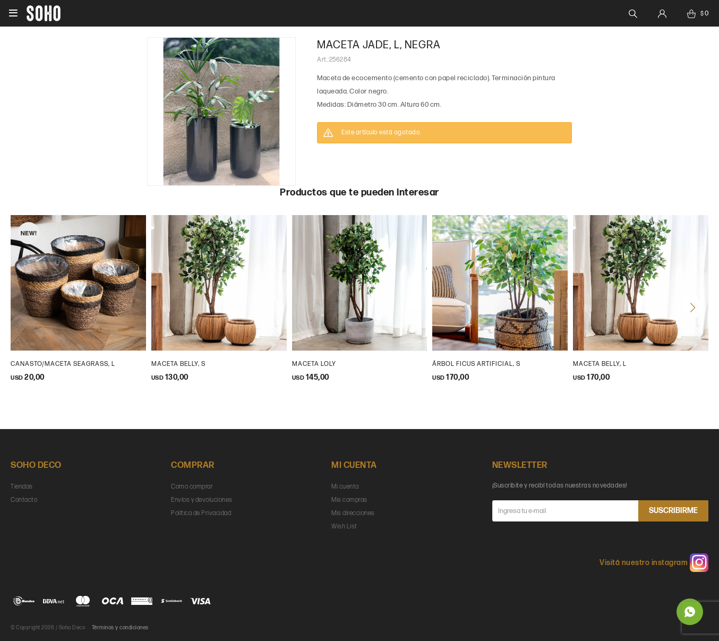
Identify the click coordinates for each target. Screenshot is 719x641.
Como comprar (192, 487)
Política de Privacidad (201, 513)
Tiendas (22, 487)
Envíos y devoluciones (202, 500)
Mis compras (349, 500)
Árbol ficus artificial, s (476, 364)
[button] (692, 307)
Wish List (344, 527)
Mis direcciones (353, 513)
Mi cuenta (345, 487)
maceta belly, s (178, 364)
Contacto (24, 500)
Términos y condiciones (120, 628)
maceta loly (314, 364)
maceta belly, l (600, 364)
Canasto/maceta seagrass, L (63, 364)
